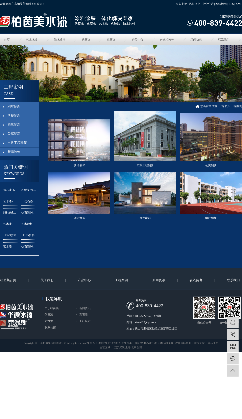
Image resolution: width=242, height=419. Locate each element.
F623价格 (10, 235)
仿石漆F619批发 (29, 212)
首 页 (224, 106)
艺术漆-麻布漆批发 (10, 201)
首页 (7, 39)
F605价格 (28, 235)
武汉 (122, 374)
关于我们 (47, 307)
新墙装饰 (80, 166)
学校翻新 (147, 280)
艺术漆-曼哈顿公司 (10, 246)
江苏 (116, 374)
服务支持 (181, 3)
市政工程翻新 (147, 166)
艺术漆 (49, 348)
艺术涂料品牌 (29, 223)
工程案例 (236, 106)
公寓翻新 (80, 226)
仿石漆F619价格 (29, 246)
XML (239, 3)
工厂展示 (85, 348)
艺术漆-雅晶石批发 (10, 223)
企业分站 (208, 3)
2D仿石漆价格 (29, 190)
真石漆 (111, 39)
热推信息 (194, 3)
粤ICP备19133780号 (109, 370)
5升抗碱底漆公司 (10, 212)
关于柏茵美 (52, 335)
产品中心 (137, 39)
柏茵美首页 (8, 307)
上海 (127, 374)
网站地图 (221, 3)
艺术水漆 (32, 39)
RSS (231, 3)
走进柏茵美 (167, 39)
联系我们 (223, 39)
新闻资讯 (158, 307)
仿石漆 (86, 39)
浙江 (139, 374)
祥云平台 (212, 370)
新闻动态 (196, 39)
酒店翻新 (147, 226)
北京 (133, 374)
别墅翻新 (80, 280)
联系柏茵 (50, 354)
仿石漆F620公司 (10, 190)
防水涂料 (59, 39)
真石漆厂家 (150, 370)
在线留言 (196, 307)
